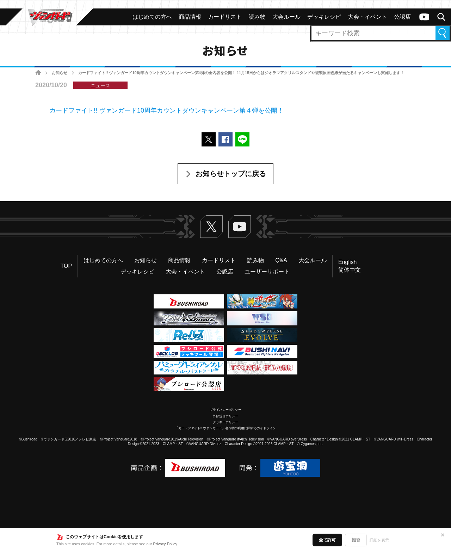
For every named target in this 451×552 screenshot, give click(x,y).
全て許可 (327, 540)
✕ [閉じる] (442, 535)
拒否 (356, 540)
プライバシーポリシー (225, 410)
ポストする (209, 139)
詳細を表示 (379, 540)
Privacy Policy (165, 544)
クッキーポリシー (225, 422)
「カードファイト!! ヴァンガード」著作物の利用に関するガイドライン (225, 428)
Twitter (211, 226)
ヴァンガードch (424, 17)
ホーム (38, 73)
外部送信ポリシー (225, 416)
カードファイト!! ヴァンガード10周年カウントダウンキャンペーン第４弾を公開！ (166, 110)
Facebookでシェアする (225, 139)
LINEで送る (242, 139)
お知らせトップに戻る (231, 174)
